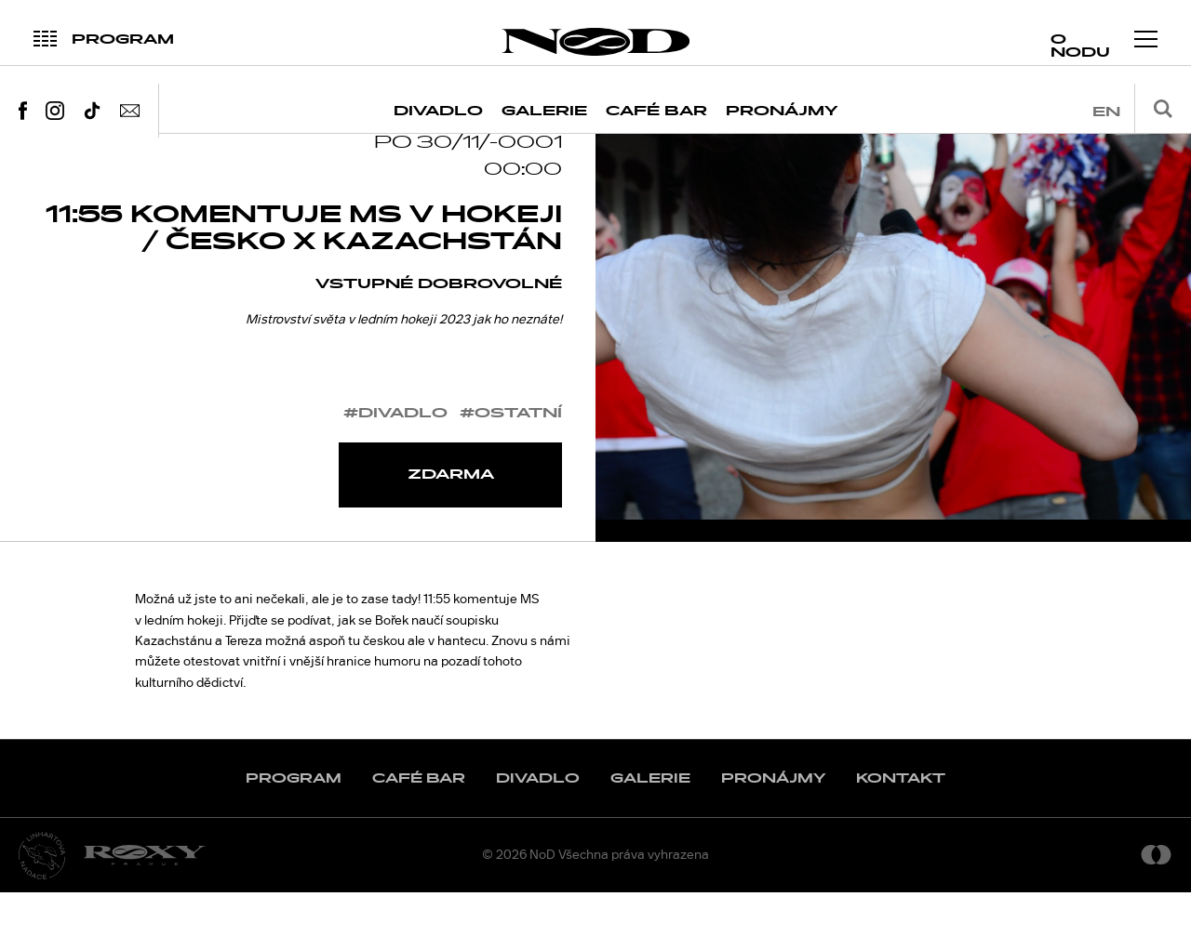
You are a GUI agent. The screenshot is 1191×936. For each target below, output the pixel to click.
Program (293, 822)
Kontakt (900, 822)
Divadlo (438, 111)
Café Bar (656, 111)
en (1106, 112)
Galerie (544, 111)
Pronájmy (782, 111)
